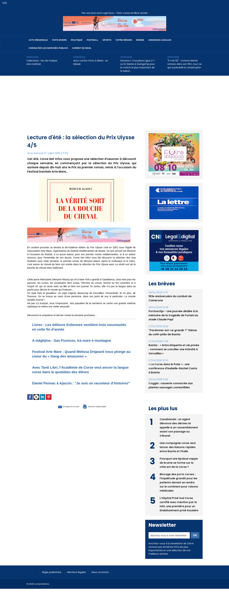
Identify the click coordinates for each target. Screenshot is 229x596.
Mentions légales (80, 572)
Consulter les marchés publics (48, 48)
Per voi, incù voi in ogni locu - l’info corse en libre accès (115, 13)
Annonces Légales (159, 40)
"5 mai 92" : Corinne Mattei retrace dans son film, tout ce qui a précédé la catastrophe (184, 64)
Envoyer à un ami (63, 411)
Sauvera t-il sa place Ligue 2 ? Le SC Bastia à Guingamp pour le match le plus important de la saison (137, 66)
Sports (107, 40)
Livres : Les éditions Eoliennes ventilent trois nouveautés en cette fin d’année (74, 326)
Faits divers (59, 40)
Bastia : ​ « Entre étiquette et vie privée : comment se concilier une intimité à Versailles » (174, 349)
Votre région (124, 40)
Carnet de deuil (81, 48)
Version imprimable (98, 411)
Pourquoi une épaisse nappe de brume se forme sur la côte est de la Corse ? (179, 462)
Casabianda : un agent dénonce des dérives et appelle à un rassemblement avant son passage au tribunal (179, 427)
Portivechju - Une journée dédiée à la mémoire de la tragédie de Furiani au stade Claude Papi (173, 315)
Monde (140, 40)
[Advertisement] (114, 100)
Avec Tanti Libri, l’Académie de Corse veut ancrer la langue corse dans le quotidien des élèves (80, 369)
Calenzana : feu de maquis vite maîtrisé (41, 62)
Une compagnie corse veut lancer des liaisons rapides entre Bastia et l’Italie (178, 447)
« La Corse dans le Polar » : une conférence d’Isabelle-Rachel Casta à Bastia (173, 368)
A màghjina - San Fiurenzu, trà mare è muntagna (77, 340)
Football (92, 40)
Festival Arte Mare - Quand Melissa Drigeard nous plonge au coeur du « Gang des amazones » (78, 353)
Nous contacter (105, 572)
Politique (76, 40)
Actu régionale (38, 40)
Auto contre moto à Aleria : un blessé (90, 62)
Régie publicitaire (53, 572)
